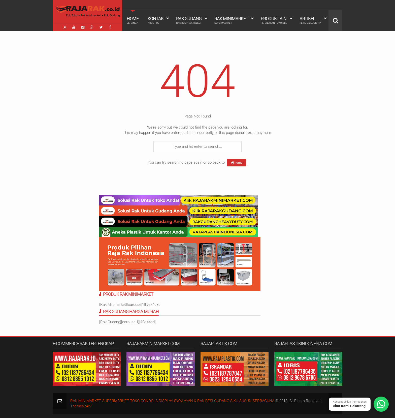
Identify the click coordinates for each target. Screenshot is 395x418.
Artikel (310, 20)
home (236, 162)
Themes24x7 (81, 406)
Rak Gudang (189, 20)
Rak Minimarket (231, 20)
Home (133, 20)
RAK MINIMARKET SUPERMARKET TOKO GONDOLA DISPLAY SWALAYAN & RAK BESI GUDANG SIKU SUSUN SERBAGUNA (172, 401)
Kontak (155, 20)
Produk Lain (274, 20)
